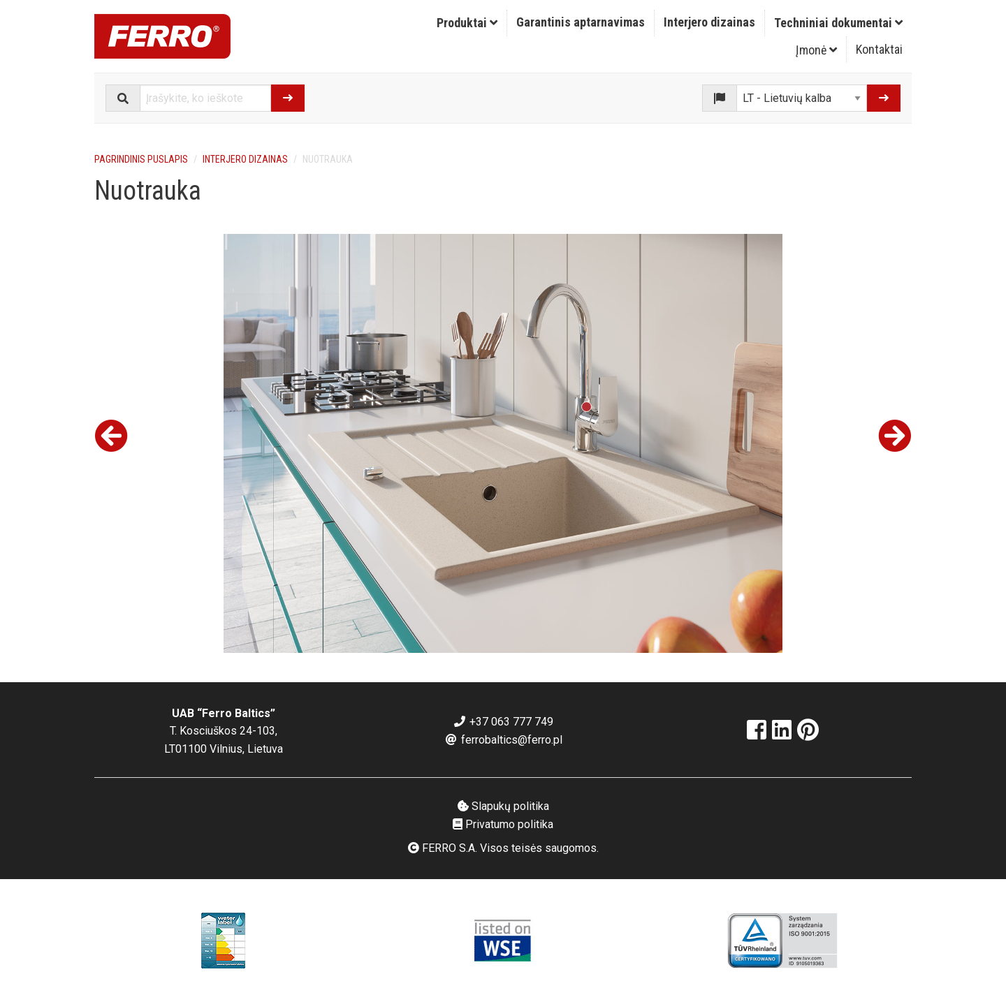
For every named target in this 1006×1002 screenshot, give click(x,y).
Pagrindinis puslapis (141, 159)
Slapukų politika (503, 806)
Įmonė (816, 50)
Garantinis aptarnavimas (580, 22)
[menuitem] (467, 23)
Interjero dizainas (709, 22)
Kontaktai (879, 49)
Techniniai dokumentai (838, 22)
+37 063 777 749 (503, 721)
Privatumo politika (503, 824)
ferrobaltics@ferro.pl (503, 739)
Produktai (467, 22)
